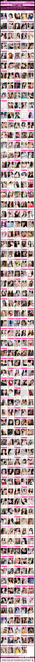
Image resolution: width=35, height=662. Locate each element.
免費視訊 (13, 19)
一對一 (6, 19)
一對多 (13, 138)
